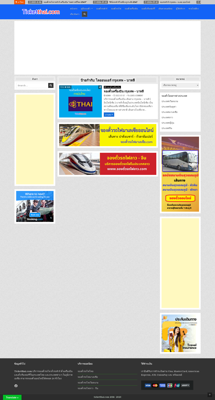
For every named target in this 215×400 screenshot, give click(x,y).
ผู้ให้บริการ (180, 8)
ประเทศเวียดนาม (170, 101)
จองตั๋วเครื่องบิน (131, 8)
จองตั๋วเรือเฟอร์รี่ (148, 8)
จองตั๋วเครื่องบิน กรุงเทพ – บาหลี (123, 91)
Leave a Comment (136, 95)
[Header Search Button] (84, 14)
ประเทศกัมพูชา (169, 106)
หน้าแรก (73, 8)
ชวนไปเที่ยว (194, 8)
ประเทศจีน (167, 128)
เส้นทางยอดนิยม (165, 8)
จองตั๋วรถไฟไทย (85, 371)
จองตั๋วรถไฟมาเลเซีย (88, 377)
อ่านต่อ (108, 114)
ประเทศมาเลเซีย (170, 112)
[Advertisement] (35, 139)
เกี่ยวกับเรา (74, 14)
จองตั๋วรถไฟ (116, 8)
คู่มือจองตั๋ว (85, 8)
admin (108, 95)
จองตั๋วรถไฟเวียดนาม (88, 382)
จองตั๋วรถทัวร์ (101, 8)
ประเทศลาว (167, 117)
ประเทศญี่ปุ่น (168, 123)
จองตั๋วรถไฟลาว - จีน (88, 388)
